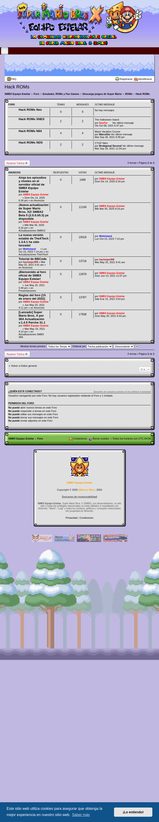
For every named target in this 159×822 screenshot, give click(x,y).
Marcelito (104, 134)
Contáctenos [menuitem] (80, 438)
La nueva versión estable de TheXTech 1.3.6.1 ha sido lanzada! (33, 240)
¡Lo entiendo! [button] (133, 812)
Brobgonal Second (110, 145)
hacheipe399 (30, 262)
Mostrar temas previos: (45, 346)
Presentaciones (27, 290)
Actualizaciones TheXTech (33, 254)
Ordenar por (92, 346)
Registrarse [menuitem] (126, 79)
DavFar (103, 122)
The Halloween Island (107, 119)
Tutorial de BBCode (33, 259)
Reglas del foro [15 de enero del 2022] (32, 296)
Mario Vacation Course (107, 131)
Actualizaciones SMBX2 (32, 230)
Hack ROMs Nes (30, 109)
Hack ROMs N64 (30, 131)
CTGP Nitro (101, 143)
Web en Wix (86, 489)
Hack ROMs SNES (32, 119)
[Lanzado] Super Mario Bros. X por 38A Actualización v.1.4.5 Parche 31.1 (32, 317)
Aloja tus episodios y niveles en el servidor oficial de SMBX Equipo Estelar (32, 184)
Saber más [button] (81, 815)
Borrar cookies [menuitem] (101, 438)
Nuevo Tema (16, 163)
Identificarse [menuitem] (145, 79)
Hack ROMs (17, 86)
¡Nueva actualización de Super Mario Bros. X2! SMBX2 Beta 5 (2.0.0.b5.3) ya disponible (33, 211)
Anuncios (39, 200)
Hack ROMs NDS (31, 142)
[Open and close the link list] (4, 50)
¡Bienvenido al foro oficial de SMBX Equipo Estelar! (32, 275)
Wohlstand (29, 249)
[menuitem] (72, 517)
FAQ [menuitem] (13, 79)
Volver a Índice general (24, 365)
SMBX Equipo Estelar (36, 194)
